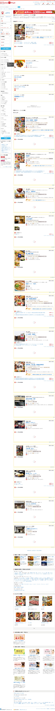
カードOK (3, 130)
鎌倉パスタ (24, 703)
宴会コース (17, 234)
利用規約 (48, 708)
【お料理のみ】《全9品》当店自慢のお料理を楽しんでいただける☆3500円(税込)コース (29, 172)
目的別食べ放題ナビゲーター (6, 147)
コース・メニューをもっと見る (49, 44)
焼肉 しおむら (30, 606)
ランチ (8, 32)
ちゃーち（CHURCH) (31, 503)
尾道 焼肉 (29, 699)
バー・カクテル (36, 573)
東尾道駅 (18, 587)
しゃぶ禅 (43, 702)
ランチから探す (16, 696)
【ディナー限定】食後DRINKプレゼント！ (39, 200)
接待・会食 (3, 74)
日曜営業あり (4, 131)
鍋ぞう (50, 702)
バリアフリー (17, 581)
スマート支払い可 (5, 115)
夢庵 (17, 702)
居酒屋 (20, 572)
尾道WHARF (53, 56)
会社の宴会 (3, 73)
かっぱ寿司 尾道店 (30, 334)
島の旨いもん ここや (31, 473)
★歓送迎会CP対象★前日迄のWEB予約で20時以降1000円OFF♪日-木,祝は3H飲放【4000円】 (30, 379)
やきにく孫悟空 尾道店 (31, 120)
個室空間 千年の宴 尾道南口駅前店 (35, 364)
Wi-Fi (24, 581)
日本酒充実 (4, 123)
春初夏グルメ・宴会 (5, 144)
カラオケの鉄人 (24, 702)
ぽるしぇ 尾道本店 (30, 191)
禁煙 (3, 107)
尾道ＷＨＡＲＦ (29, 27)
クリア (10, 36)
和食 (34, 572)
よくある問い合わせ (52, 708)
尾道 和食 (20, 699)
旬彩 (54, 417)
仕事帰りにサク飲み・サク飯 (23, 557)
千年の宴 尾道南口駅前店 (51, 392)
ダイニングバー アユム (19, 86)
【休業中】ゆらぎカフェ (31, 528)
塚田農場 (20, 702)
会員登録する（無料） (37, 4)
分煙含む (4, 111)
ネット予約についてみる (7, 166)
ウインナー (39, 584)
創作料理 (31, 572)
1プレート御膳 (18, 483)
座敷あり (3, 99)
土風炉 (29, 702)
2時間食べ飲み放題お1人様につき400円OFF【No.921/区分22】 (42, 374)
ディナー (3, 32)
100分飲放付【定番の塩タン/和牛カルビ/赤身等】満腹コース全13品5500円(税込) (28, 136)
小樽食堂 (44, 703)
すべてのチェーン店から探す (49, 705)
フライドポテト (26, 584)
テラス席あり (4, 103)
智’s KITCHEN (17, 77)
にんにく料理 (21, 584)
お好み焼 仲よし (30, 448)
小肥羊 (41, 703)
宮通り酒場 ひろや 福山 (45, 622)
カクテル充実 (4, 126)
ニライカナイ (28, 703)
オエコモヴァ (29, 63)
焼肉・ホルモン (50, 572)
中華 (46, 572)
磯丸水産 (46, 702)
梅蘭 (32, 703)
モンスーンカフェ (36, 703)
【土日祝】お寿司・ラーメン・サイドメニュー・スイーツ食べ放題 (26, 345)
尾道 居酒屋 (16, 699)
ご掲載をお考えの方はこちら (23, 709)
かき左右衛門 (29, 219)
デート (3, 69)
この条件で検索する (5, 48)
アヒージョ (43, 584)
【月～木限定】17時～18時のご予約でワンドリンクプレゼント (42, 165)
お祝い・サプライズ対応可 (6, 133)
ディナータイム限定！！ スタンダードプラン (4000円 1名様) (26, 42)
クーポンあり (4, 119)
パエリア (47, 584)
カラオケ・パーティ (30, 573)
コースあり (4, 86)
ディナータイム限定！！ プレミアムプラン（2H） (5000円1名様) (26, 43)
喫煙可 (3, 110)
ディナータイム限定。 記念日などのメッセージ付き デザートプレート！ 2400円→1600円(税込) (42, 37)
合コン (3, 77)
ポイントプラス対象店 (5, 62)
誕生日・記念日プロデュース (6, 148)
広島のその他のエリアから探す (19, 693)
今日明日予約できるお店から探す (19, 590)
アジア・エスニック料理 (22, 573)
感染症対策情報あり (29, 581)
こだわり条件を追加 (6, 136)
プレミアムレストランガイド (48, 668)
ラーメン (41, 573)
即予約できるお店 (4, 53)
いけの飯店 (43, 606)
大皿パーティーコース (19, 484)
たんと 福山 (30, 622)
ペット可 (21, 581)
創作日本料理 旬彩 (30, 398)
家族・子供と (4, 68)
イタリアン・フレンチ (41, 572)
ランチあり (4, 87)
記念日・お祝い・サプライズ (6, 72)
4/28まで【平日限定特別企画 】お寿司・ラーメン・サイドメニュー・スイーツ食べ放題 (29, 344)
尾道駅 (15, 587)
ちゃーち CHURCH (52, 522)
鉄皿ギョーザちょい (30, 422)
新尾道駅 (22, 587)
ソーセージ (34, 584)
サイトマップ (38, 708)
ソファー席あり (4, 102)
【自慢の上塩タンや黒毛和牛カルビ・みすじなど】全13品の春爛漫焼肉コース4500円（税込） (30, 135)
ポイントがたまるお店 (5, 59)
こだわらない (16, 572)
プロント (32, 702)
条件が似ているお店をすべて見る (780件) (34, 550)
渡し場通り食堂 (29, 253)
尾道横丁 (28, 155)
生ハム (31, 584)
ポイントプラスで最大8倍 (19, 640)
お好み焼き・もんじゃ (46, 573)
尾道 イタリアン (24, 699)
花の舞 (35, 702)
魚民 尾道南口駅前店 (31, 298)
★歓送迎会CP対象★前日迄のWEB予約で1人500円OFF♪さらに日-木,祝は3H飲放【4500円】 (30, 314)
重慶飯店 (19, 703)
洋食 (36, 572)
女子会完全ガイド (4, 145)
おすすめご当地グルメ (5, 152)
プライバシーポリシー (43, 708)
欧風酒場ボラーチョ (19, 96)
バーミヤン (39, 702)
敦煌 (15, 702)
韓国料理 (16, 573)
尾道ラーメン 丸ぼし (31, 283)
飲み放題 (3, 83)
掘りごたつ (4, 98)
